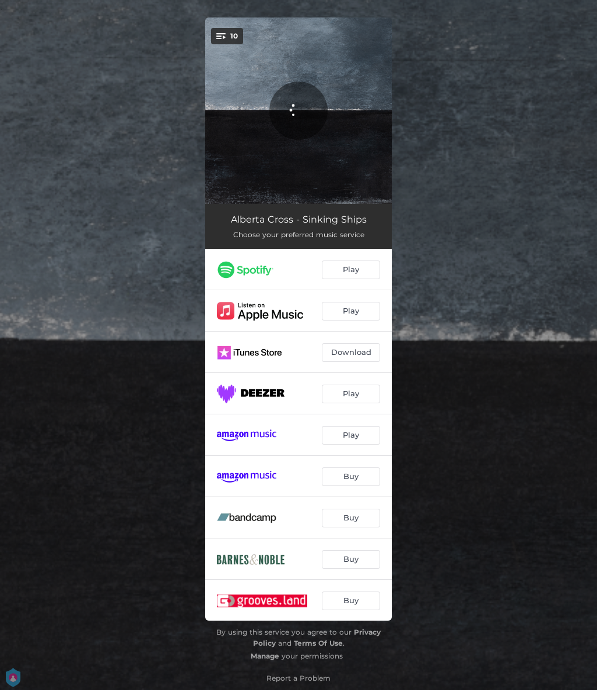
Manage (265, 656)
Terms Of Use (318, 643)
